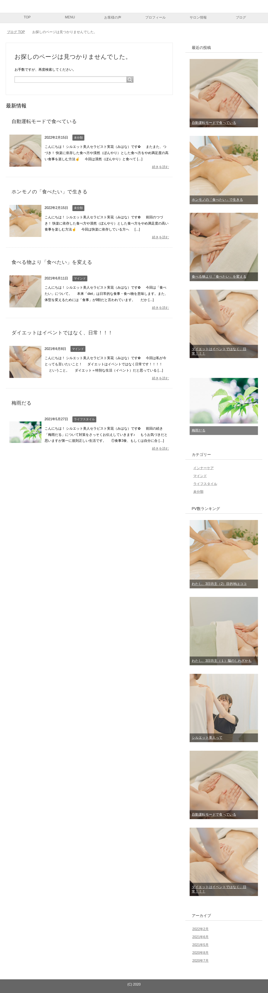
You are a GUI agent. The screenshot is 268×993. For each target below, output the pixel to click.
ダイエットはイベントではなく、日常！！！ (64, 332)
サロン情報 (198, 17)
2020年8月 (200, 953)
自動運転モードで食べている (46, 121)
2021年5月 (200, 945)
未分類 (78, 137)
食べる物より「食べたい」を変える (54, 262)
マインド (80, 278)
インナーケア (203, 468)
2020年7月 (200, 960)
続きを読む (160, 167)
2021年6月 (200, 937)
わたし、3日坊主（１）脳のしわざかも (222, 660)
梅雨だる (22, 402)
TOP (27, 17)
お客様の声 (112, 17)
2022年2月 (200, 929)
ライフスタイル (84, 418)
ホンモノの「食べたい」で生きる (51, 191)
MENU (70, 17)
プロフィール (155, 17)
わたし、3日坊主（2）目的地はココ (219, 584)
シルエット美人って (207, 737)
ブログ (241, 17)
